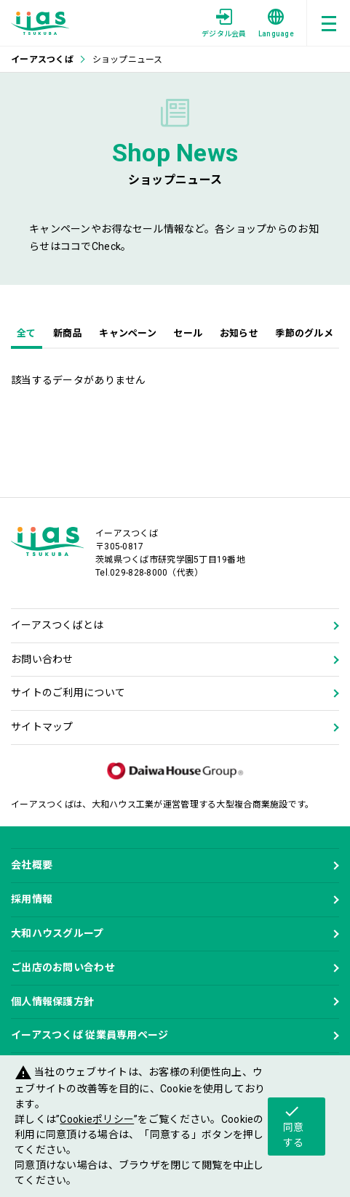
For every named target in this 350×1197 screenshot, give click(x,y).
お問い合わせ (42, 659)
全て (26, 333)
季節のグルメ (304, 333)
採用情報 (31, 899)
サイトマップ (42, 727)
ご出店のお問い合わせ (63, 967)
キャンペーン (127, 333)
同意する (293, 1125)
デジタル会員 (224, 23)
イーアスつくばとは (57, 625)
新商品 (67, 333)
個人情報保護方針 (52, 1001)
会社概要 (31, 865)
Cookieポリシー (97, 1119)
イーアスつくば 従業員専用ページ (89, 1035)
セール (187, 333)
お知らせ (239, 333)
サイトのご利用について (68, 692)
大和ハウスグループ (57, 933)
